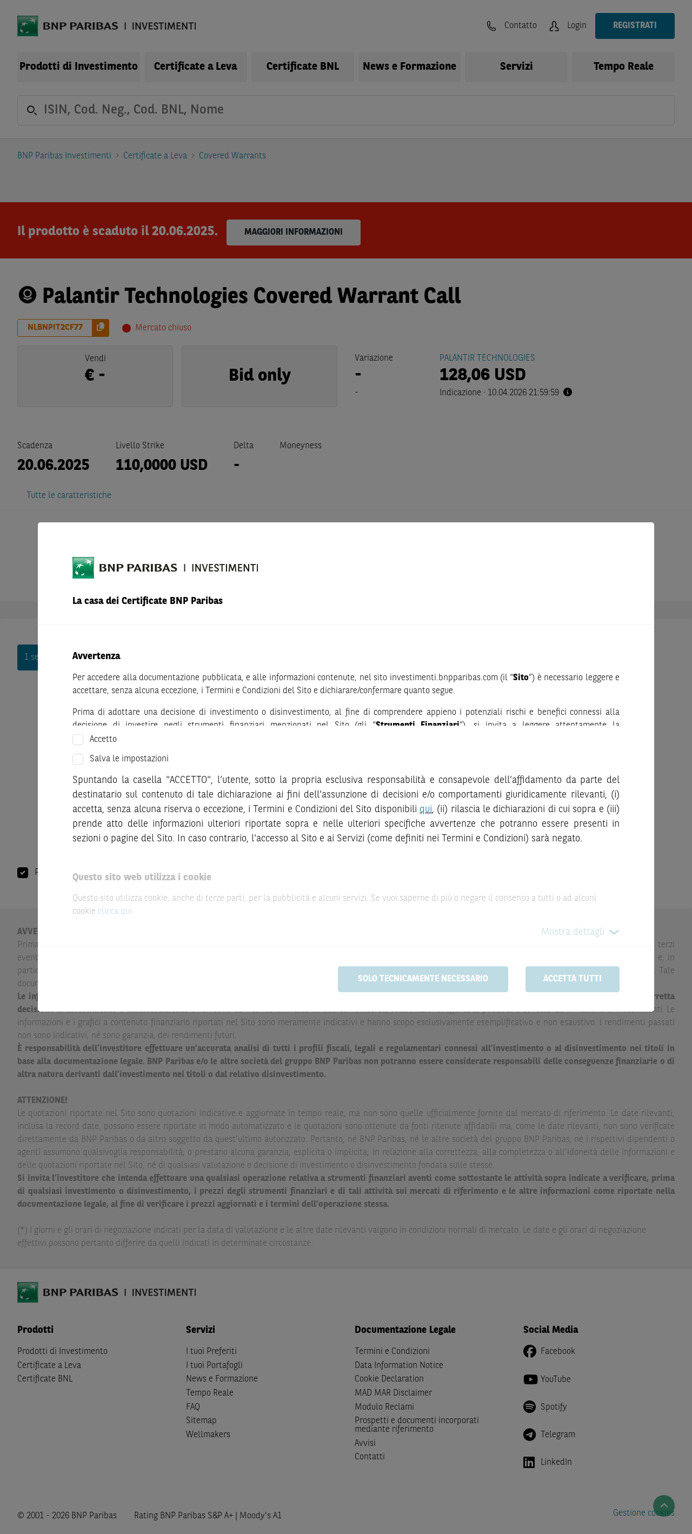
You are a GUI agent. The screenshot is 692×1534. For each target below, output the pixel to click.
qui (426, 809)
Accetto (103, 739)
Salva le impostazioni (129, 759)
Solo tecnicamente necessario (423, 979)
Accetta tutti (572, 979)
